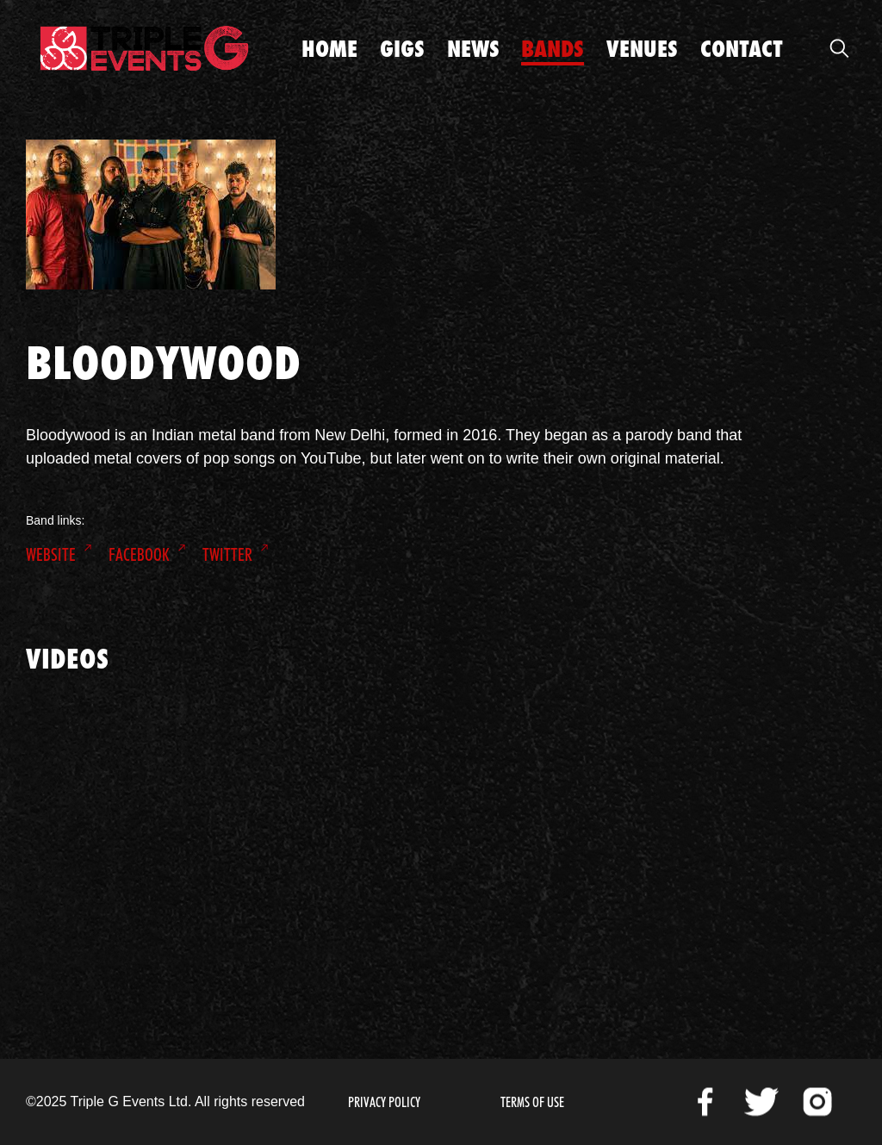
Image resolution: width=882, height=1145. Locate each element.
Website (51, 554)
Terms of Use (532, 1102)
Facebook (139, 554)
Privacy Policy (384, 1102)
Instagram (817, 1102)
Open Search (839, 48)
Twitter (227, 554)
